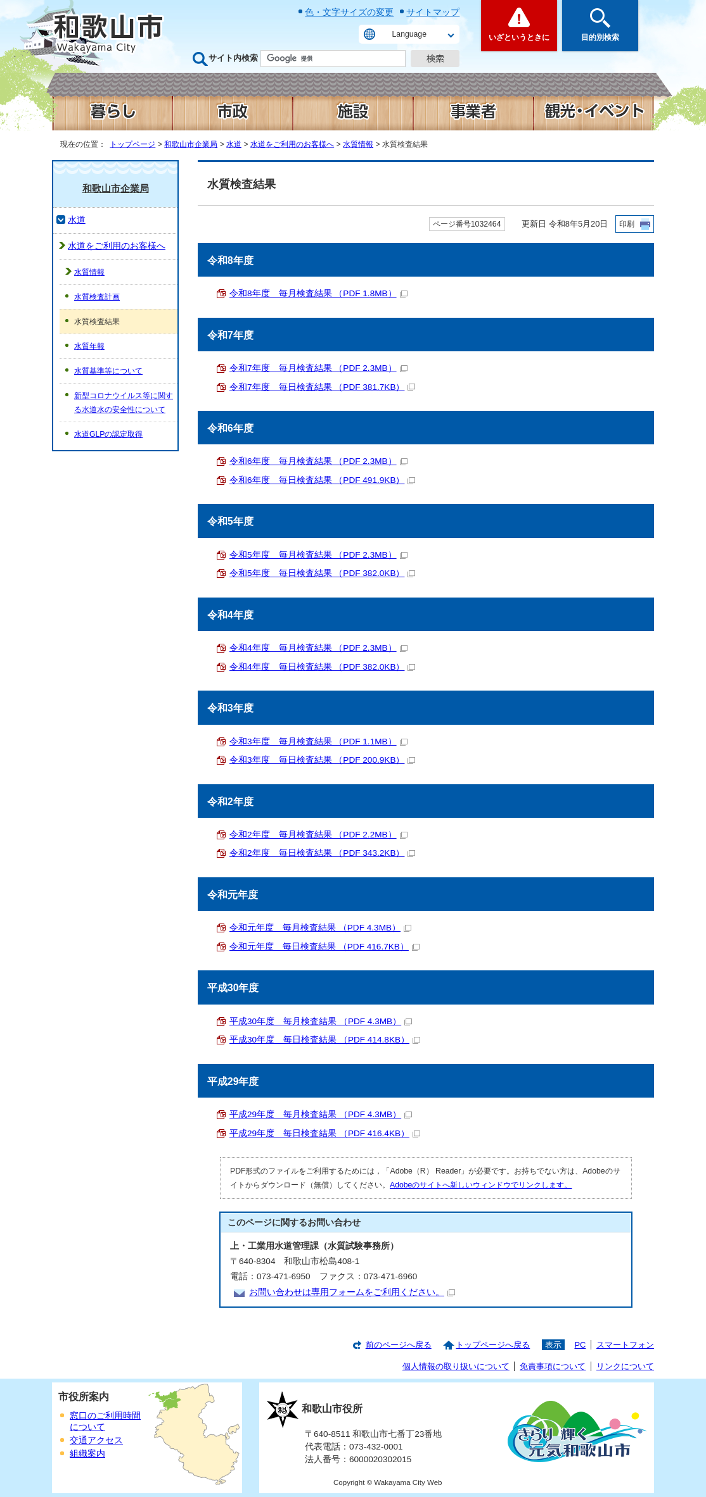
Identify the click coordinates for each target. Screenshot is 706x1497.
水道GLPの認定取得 (108, 434)
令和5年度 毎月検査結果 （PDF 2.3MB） (318, 555)
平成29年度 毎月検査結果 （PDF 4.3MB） (320, 1114)
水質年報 (89, 346)
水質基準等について (108, 370)
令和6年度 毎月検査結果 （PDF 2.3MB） (318, 461)
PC (580, 1345)
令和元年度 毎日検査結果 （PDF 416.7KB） (324, 946)
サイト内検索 (233, 58)
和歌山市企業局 (190, 144)
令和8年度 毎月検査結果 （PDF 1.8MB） (318, 293)
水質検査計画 (97, 296)
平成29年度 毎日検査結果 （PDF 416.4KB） (324, 1133)
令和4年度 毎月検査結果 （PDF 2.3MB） (318, 648)
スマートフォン (625, 1345)
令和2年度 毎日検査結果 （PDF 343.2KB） (322, 853)
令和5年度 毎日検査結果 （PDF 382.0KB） (322, 573)
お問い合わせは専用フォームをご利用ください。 (352, 1292)
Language (409, 34)
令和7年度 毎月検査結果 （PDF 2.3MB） (318, 368)
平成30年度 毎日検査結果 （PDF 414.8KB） (324, 1039)
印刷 (626, 224)
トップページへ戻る (493, 1345)
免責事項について (553, 1366)
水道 (233, 144)
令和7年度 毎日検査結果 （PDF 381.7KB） (322, 387)
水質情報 (358, 144)
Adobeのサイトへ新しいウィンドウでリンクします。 (481, 1185)
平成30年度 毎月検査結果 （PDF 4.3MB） (320, 1021)
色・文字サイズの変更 (349, 12)
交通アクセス (96, 1440)
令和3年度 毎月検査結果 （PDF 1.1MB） (318, 741)
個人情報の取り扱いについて (456, 1366)
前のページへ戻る (399, 1345)
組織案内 (87, 1453)
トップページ (132, 144)
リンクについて (625, 1366)
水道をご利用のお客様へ (292, 144)
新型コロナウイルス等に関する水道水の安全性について (123, 402)
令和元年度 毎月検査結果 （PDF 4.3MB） (320, 927)
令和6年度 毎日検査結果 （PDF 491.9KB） (322, 480)
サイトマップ (432, 12)
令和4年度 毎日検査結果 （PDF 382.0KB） (322, 667)
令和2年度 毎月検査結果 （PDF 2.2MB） (318, 834)
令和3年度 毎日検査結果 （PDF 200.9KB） (322, 760)
